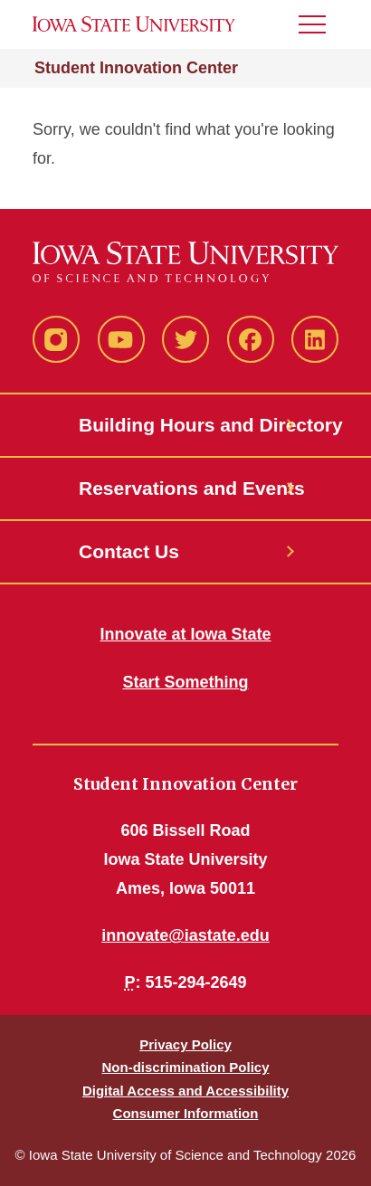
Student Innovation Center (136, 68)
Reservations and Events (185, 488)
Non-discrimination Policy (185, 1067)
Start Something (185, 682)
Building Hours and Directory (185, 424)
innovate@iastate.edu (185, 935)
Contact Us (129, 551)
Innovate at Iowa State (185, 634)
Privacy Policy (185, 1044)
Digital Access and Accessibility (185, 1090)
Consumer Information (186, 1113)
